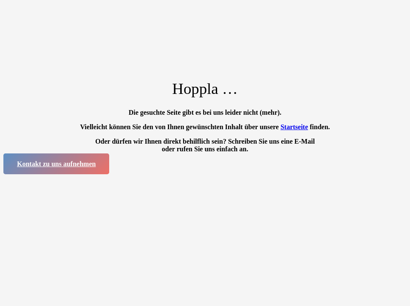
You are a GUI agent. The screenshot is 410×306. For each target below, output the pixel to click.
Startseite (294, 126)
